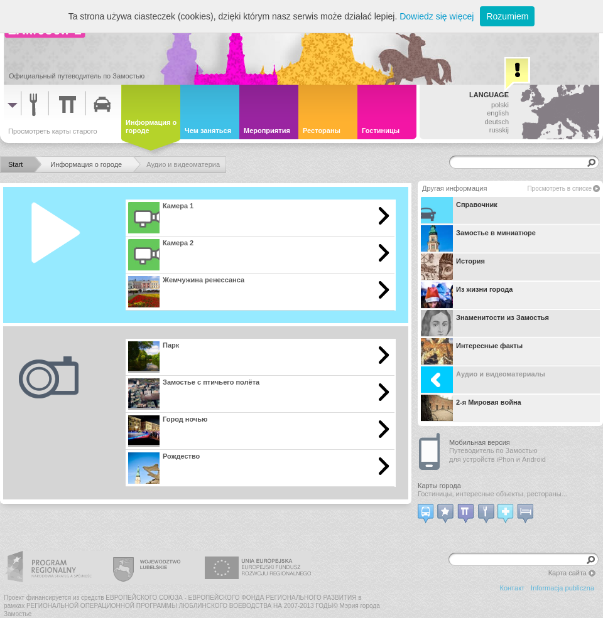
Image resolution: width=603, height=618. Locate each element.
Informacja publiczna (562, 588)
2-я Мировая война (471, 408)
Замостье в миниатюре (478, 238)
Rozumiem (507, 16)
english (498, 113)
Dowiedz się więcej (436, 16)
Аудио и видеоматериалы (483, 379)
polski (500, 105)
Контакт (512, 588)
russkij (499, 130)
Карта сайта (567, 573)
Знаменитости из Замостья (485, 323)
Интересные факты (472, 351)
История (453, 266)
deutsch (496, 121)
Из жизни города (467, 295)
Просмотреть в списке (559, 188)
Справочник (459, 210)
